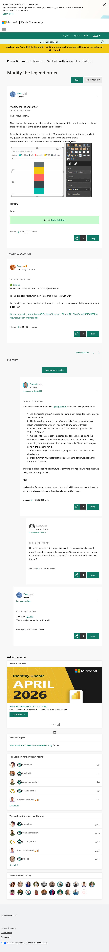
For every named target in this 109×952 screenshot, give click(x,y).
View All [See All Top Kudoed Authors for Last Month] (14, 865)
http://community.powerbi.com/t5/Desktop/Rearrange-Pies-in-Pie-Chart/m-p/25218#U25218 (54, 314)
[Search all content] (72, 41)
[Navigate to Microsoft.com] (10, 22)
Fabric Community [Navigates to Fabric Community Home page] (32, 22)
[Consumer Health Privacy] (37, 942)
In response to (32, 391)
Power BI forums (18, 61)
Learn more (8, 13)
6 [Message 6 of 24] (37, 568)
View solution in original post (23, 317)
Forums (38, 61)
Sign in (76, 35)
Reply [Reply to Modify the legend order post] (93, 238)
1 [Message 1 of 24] (18, 231)
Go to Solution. (58, 220)
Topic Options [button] (91, 79)
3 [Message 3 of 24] (24, 629)
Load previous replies (54, 370)
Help (86, 35)
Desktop (86, 61)
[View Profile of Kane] (19, 93)
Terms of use (6, 932)
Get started (54, 50)
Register (66, 35)
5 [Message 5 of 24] (31, 500)
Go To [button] (95, 35)
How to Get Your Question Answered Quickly (31, 745)
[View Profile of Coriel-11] (34, 384)
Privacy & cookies (8, 928)
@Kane (16, 284)
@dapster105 (60, 406)
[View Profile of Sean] (19, 266)
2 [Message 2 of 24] (18, 327)
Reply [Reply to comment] (93, 333)
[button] (77, 80)
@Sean (30, 616)
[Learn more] (19, 714)
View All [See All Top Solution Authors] (14, 805)
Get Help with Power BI (62, 61)
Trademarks (6, 937)
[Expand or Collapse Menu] (4, 29)
